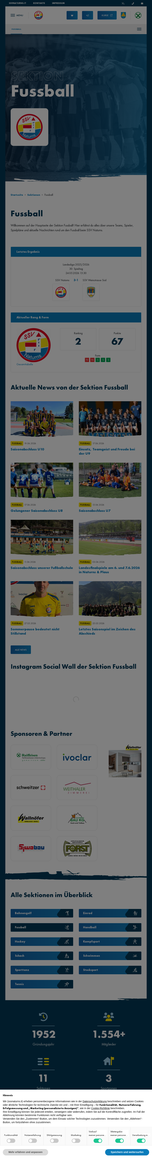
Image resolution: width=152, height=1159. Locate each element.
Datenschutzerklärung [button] (95, 1101)
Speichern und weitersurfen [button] (127, 1152)
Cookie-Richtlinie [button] (100, 1108)
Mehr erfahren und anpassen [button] (25, 1152)
